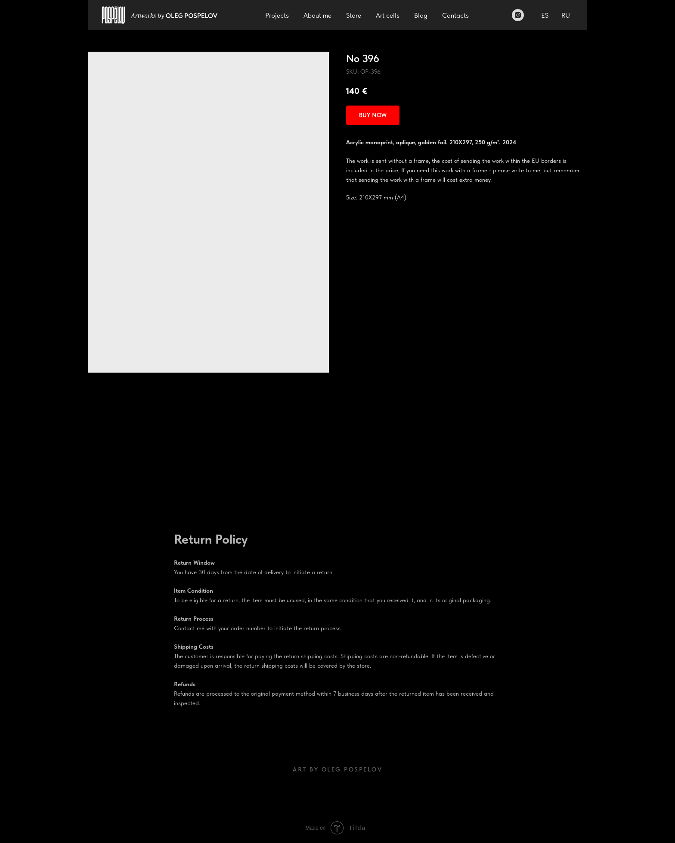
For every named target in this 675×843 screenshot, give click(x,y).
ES (544, 15)
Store (353, 15)
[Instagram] (518, 15)
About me (317, 15)
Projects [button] (277, 15)
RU (565, 15)
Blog (420, 15)
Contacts (455, 15)
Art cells (387, 15)
